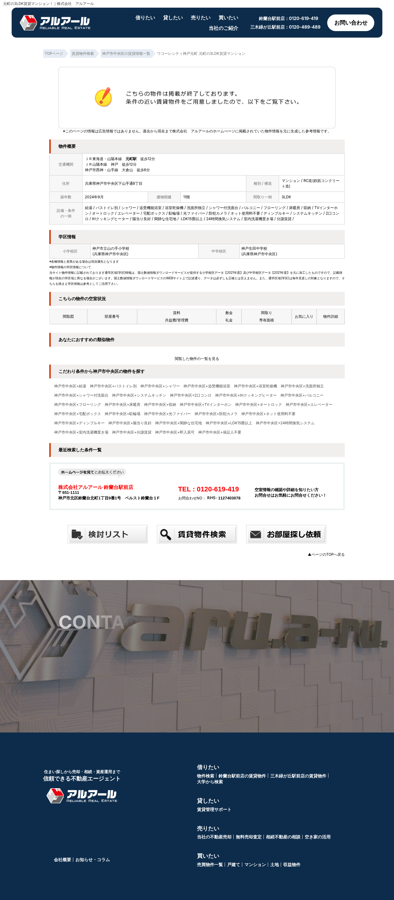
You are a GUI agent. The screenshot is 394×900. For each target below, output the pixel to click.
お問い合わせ (351, 22)
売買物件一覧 (210, 864)
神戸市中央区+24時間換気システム (285, 423)
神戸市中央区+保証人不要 (219, 432)
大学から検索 (210, 781)
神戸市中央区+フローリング (77, 404)
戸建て (233, 864)
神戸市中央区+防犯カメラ (216, 414)
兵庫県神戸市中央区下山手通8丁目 (114, 183)
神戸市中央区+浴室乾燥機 (255, 386)
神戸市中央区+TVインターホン (205, 404)
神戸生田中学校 (254, 248)
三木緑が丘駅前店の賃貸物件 (298, 775)
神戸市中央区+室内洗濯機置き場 (81, 432)
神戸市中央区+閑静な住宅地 (178, 423)
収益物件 (291, 864)
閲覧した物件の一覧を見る (197, 358)
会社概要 (62, 859)
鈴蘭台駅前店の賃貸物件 (242, 775)
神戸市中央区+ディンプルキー (79, 423)
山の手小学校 (118, 248)
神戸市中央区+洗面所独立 (302, 386)
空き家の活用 (318, 836)
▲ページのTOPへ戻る (326, 554)
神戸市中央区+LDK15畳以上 (229, 423)
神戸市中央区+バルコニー (302, 395)
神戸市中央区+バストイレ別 (113, 386)
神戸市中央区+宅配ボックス (77, 414)
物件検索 (205, 775)
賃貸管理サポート (214, 809)
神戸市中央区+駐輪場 (122, 414)
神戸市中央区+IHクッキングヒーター (246, 395)
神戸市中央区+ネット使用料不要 (268, 414)
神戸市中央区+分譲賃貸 (131, 432)
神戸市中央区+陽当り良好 (129, 423)
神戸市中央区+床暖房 (122, 404)
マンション (255, 864)
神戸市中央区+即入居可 (175, 432)
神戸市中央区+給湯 (70, 386)
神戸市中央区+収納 (160, 404)
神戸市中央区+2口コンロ (190, 395)
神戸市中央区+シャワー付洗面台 (81, 395)
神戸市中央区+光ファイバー (167, 414)
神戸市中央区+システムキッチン (139, 395)
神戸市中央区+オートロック (258, 404)
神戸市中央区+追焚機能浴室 (206, 386)
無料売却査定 (249, 836)
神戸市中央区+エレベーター (309, 404)
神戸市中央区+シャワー (160, 386)
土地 (274, 864)
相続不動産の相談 (283, 836)
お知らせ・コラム (92, 859)
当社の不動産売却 (214, 836)
